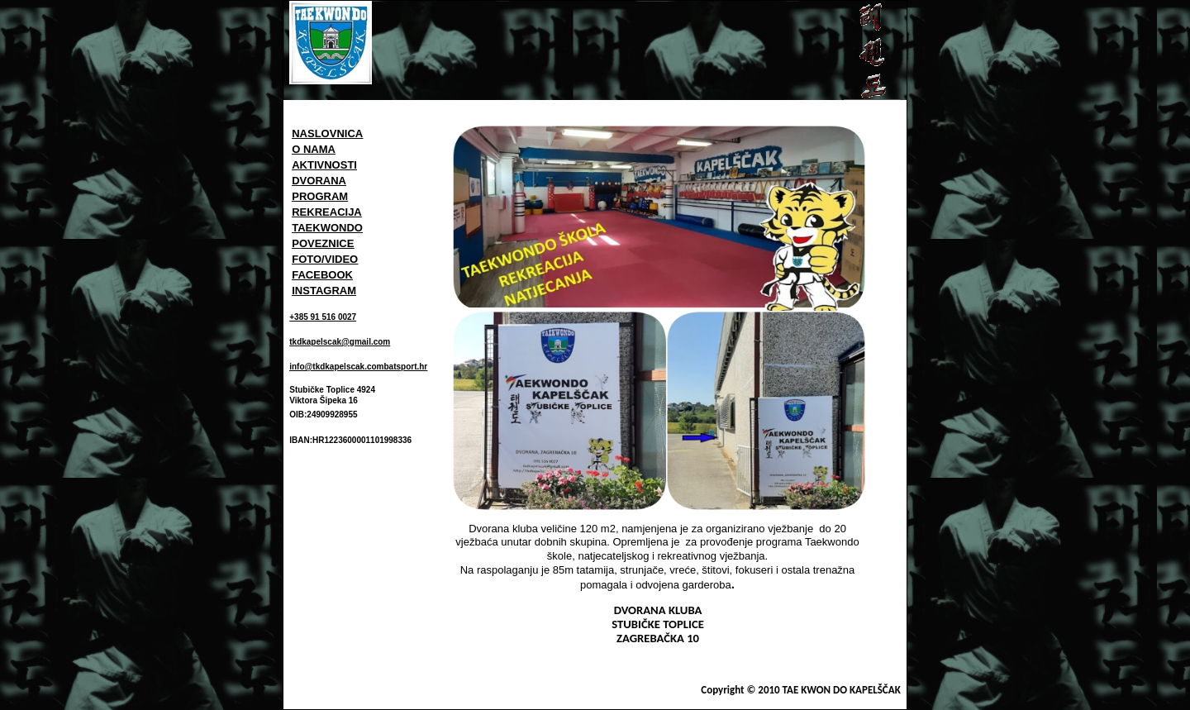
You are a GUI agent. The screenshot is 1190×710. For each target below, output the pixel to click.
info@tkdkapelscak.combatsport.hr (358, 366)
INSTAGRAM (324, 290)
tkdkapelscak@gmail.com (339, 341)
